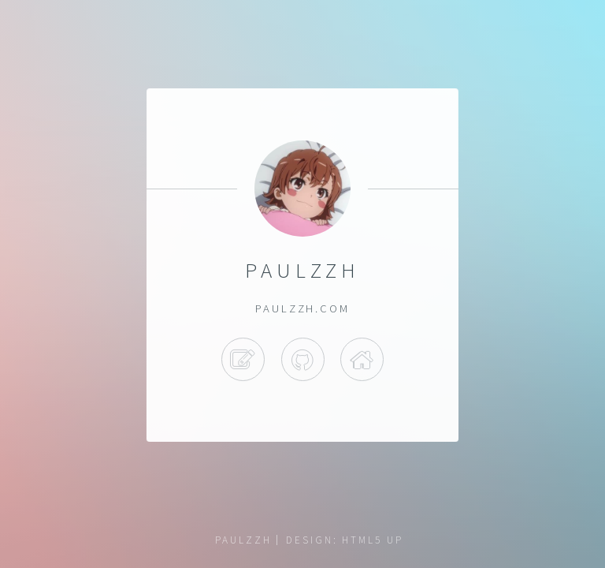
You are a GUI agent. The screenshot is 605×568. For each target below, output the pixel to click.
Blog (243, 359)
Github (302, 359)
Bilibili (362, 359)
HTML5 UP (372, 540)
